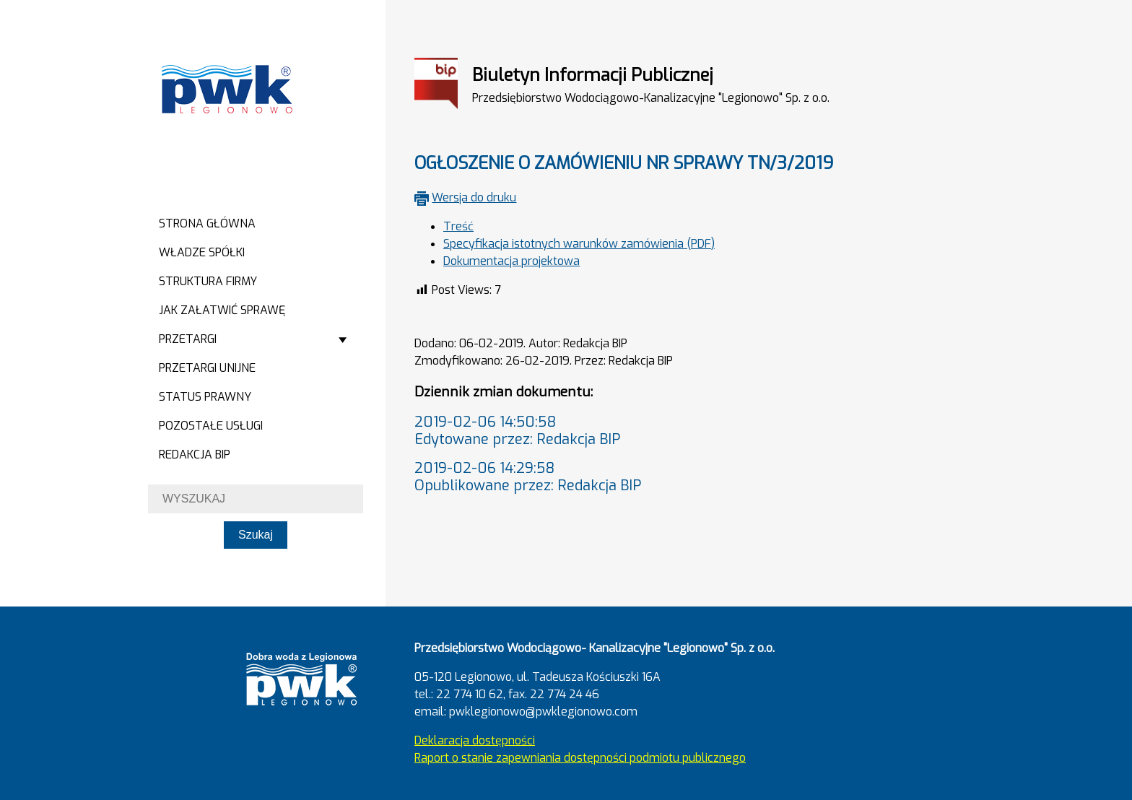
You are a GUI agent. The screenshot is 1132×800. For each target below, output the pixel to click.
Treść (458, 226)
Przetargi (188, 339)
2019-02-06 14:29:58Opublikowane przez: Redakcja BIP (527, 476)
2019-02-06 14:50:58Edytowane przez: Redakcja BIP (517, 430)
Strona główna (207, 223)
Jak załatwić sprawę (222, 310)
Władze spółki (202, 252)
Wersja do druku (474, 197)
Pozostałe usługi (211, 425)
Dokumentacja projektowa (511, 261)
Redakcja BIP (194, 454)
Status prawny (205, 396)
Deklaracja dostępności (474, 740)
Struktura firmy (208, 281)
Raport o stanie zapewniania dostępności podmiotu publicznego (580, 757)
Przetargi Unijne (207, 367)
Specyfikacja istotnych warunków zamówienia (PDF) (579, 243)
